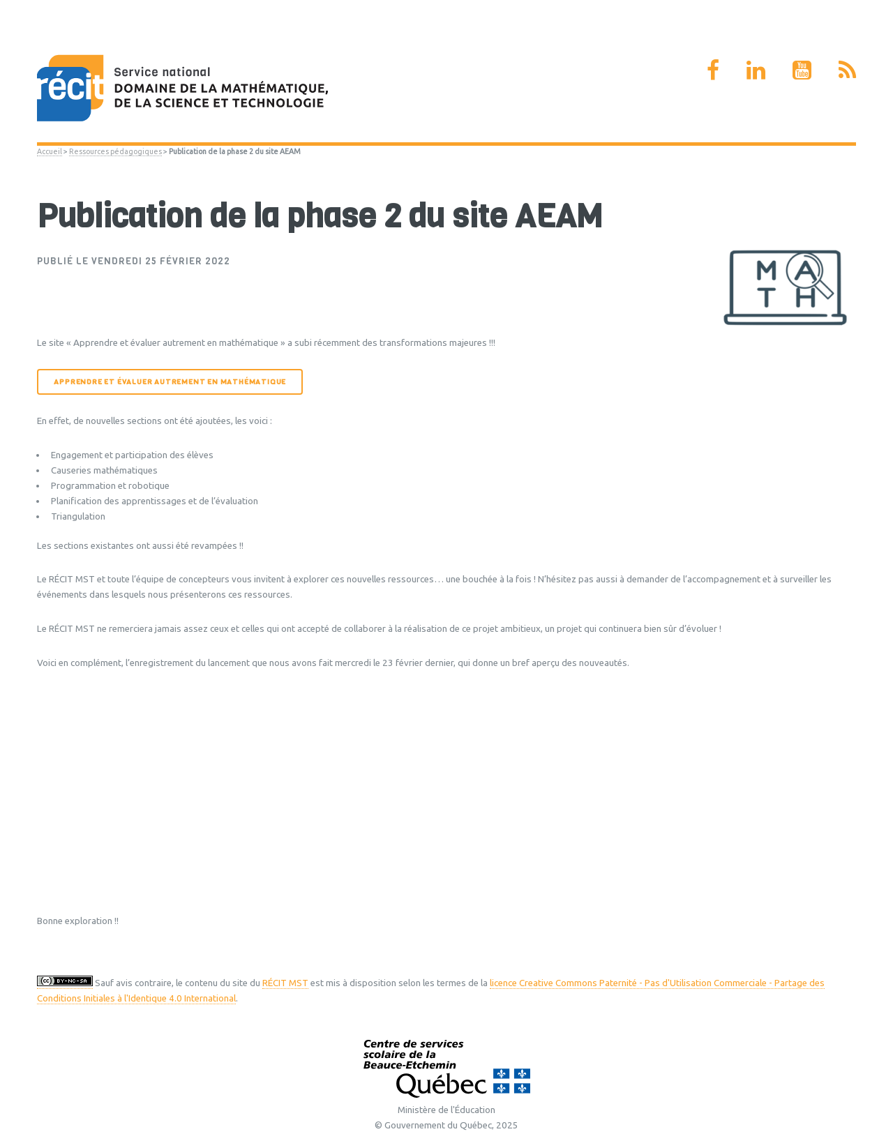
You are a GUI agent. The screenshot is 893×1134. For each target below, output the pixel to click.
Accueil (49, 151)
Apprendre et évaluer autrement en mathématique (170, 382)
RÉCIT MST (285, 983)
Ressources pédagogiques (115, 151)
